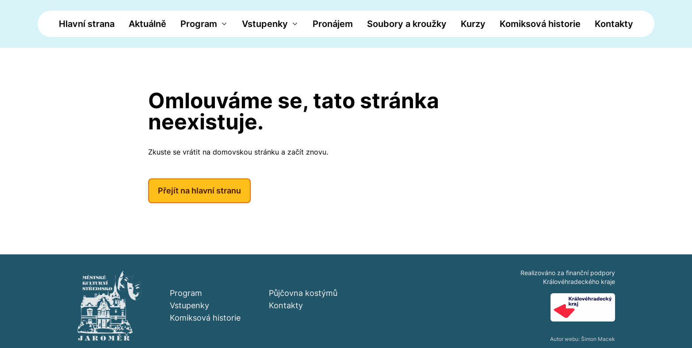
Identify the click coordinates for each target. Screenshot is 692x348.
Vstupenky (265, 24)
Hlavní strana (87, 24)
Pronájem (333, 24)
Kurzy (473, 24)
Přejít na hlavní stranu (199, 190)
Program (198, 24)
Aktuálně (147, 24)
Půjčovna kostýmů (303, 293)
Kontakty (614, 24)
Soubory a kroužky (407, 24)
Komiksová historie (540, 24)
